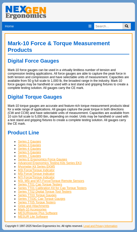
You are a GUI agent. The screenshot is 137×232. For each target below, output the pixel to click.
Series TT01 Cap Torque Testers (40, 184)
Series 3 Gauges (29, 145)
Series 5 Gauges (29, 152)
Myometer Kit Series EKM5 (36, 166)
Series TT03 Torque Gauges (37, 195)
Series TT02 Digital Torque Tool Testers (45, 191)
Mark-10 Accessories (32, 209)
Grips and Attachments (33, 206)
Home (9, 26)
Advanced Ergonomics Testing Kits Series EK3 (50, 163)
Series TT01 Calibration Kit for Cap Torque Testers (52, 188)
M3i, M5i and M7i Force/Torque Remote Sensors (51, 181)
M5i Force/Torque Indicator (36, 174)
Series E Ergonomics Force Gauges (42, 159)
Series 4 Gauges (29, 148)
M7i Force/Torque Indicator (36, 177)
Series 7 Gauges (29, 156)
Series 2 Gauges (29, 141)
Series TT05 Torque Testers (37, 202)
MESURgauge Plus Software (37, 213)
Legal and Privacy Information (100, 226)
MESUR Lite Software (33, 216)
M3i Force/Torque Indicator (36, 170)
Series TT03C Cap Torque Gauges (41, 199)
